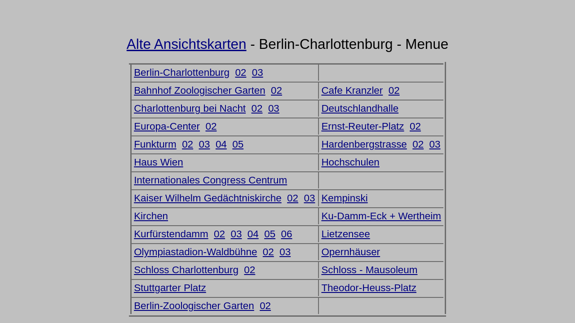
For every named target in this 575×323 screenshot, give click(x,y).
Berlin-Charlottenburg (182, 72)
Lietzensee (345, 234)
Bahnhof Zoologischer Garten (199, 90)
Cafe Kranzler (352, 90)
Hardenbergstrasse (364, 144)
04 (221, 144)
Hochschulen (350, 162)
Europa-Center (167, 126)
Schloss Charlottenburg (186, 269)
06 (286, 234)
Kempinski (344, 198)
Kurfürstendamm (171, 234)
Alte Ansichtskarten (187, 44)
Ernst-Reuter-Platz (362, 126)
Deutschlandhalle (359, 108)
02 (240, 72)
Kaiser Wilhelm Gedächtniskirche (208, 198)
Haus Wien (158, 162)
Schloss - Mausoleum (369, 269)
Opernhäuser (350, 252)
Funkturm (155, 144)
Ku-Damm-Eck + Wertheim (381, 216)
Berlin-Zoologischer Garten (194, 305)
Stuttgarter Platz (170, 287)
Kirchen (151, 216)
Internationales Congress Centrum (210, 180)
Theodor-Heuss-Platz (368, 287)
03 (257, 72)
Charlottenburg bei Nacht (190, 108)
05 (237, 144)
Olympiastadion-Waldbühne (195, 252)
